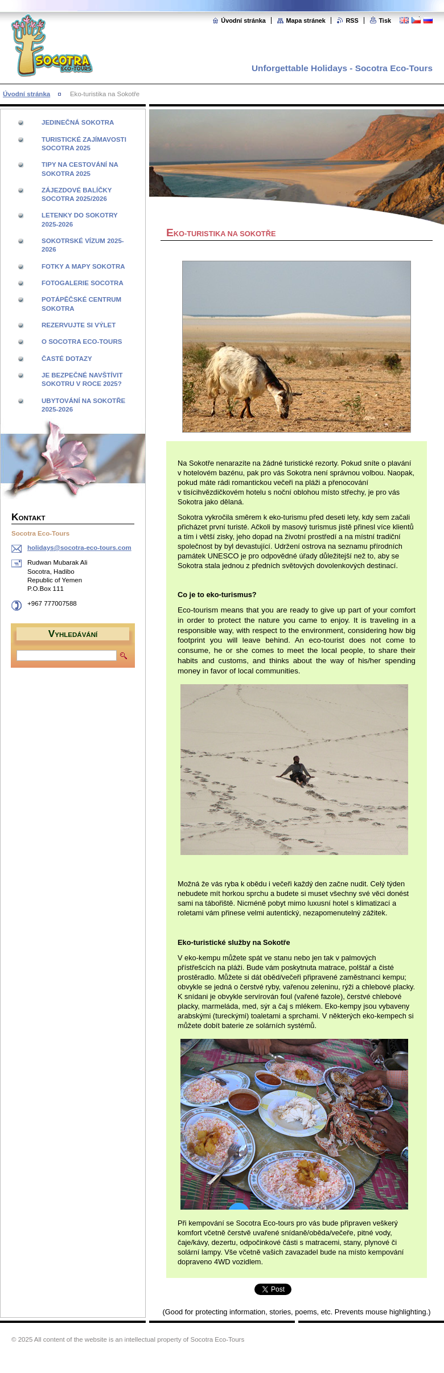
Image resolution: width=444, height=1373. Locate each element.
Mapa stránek (306, 20)
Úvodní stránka (243, 20)
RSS (352, 20)
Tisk (385, 20)
